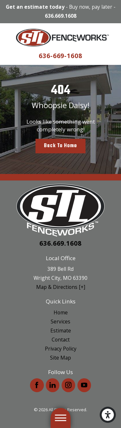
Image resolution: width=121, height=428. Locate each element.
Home (61, 312)
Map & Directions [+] (60, 286)
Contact (61, 339)
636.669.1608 (60, 16)
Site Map (60, 357)
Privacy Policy (60, 348)
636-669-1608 (61, 55)
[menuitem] (60, 312)
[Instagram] (69, 385)
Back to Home (60, 146)
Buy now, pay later (90, 7)
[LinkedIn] (53, 385)
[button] (108, 415)
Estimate (60, 330)
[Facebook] (37, 385)
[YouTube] (84, 385)
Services (60, 321)
